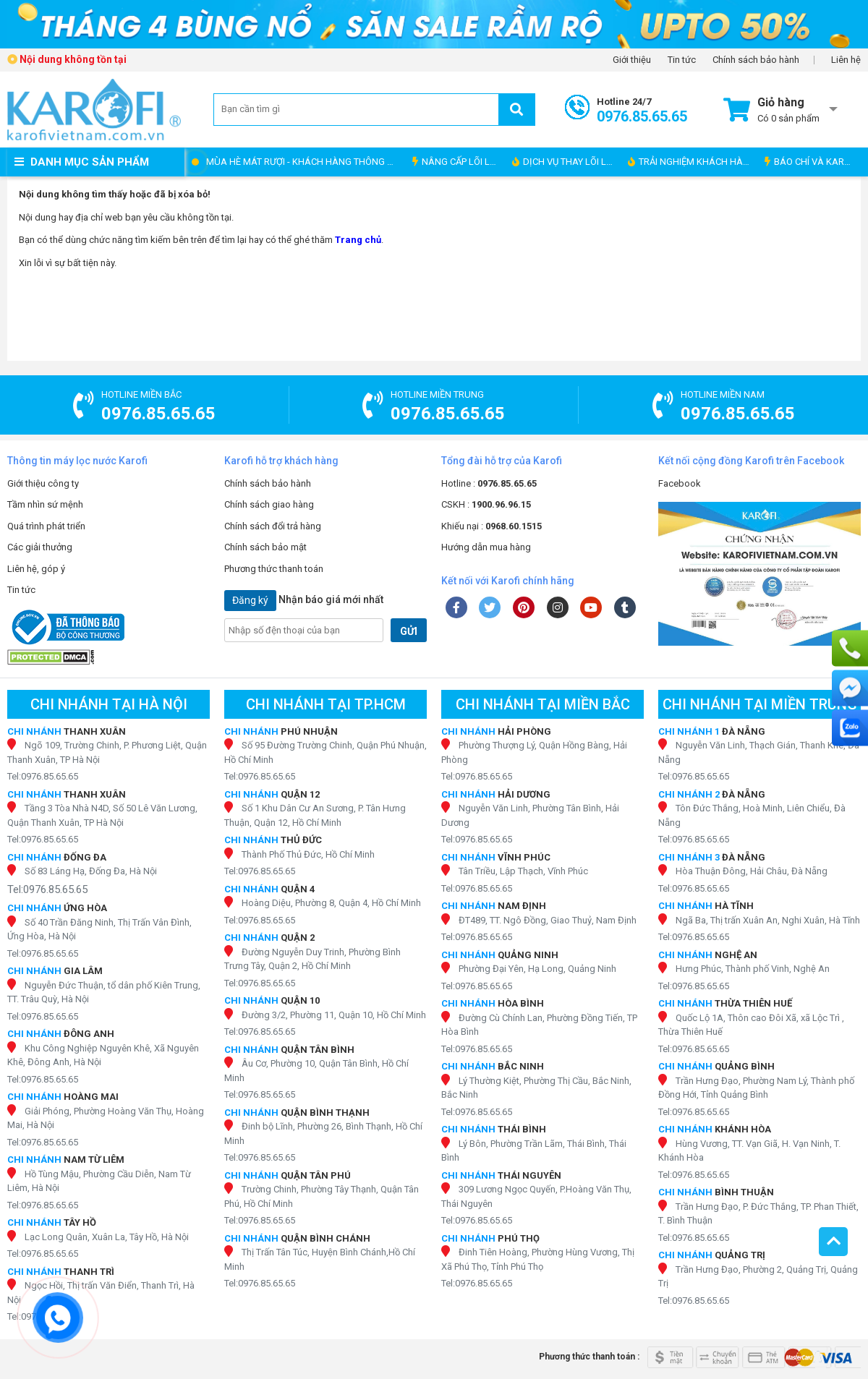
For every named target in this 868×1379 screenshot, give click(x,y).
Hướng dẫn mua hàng (486, 547)
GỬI (408, 631)
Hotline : (489, 483)
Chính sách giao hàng (269, 504)
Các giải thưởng (39, 547)
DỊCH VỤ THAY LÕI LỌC (565, 161)
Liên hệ (846, 60)
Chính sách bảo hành (755, 60)
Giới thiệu (632, 60)
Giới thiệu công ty (43, 483)
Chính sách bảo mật (265, 547)
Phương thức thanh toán (273, 568)
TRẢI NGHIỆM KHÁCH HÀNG (692, 161)
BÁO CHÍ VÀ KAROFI (811, 161)
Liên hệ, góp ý (36, 568)
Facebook (679, 483)
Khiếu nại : (491, 526)
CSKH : (486, 504)
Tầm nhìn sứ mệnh (45, 504)
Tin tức (682, 60)
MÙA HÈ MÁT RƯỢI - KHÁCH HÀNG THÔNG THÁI (305, 161)
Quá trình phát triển (46, 526)
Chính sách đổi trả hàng (272, 526)
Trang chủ (358, 239)
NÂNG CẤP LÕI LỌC (457, 161)
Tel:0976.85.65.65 (42, 776)
